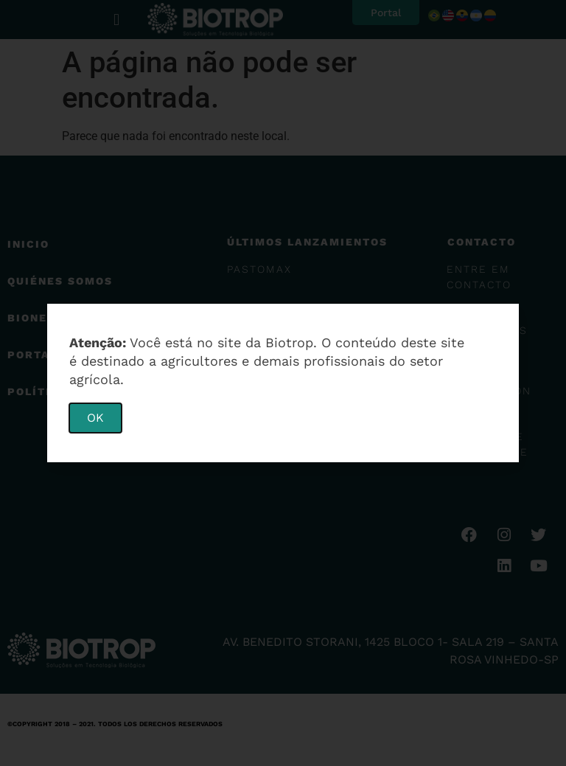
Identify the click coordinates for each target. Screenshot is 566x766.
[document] (283, 383)
